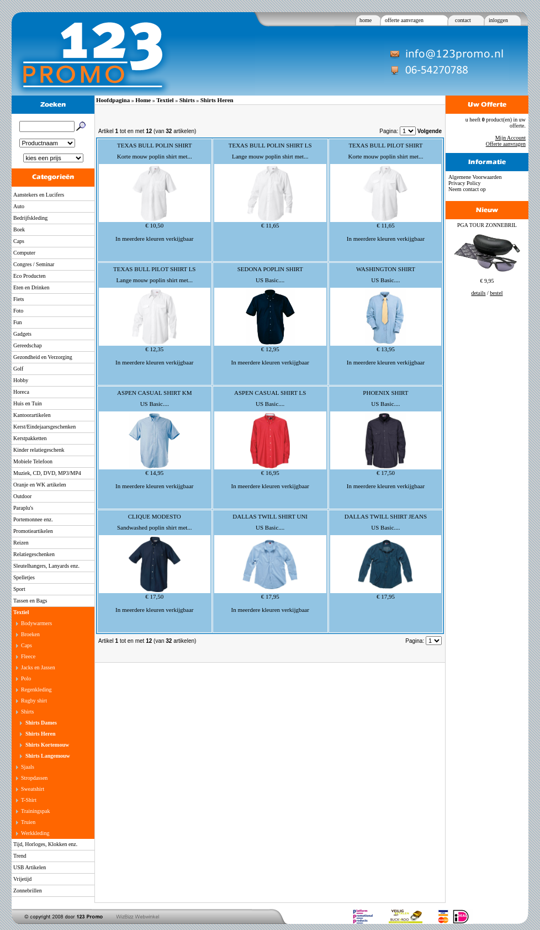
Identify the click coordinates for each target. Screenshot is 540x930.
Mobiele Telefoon (32, 461)
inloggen (498, 20)
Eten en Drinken (31, 287)
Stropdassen (34, 778)
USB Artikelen (29, 867)
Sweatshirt (32, 789)
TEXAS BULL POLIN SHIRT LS (270, 145)
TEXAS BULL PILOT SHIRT (385, 145)
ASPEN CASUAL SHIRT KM (154, 392)
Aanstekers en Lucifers (38, 195)
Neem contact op (467, 189)
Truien (28, 822)
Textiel (21, 612)
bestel (496, 293)
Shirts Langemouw (47, 756)
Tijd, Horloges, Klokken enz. (45, 844)
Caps (18, 241)
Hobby (20, 380)
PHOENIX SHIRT (385, 392)
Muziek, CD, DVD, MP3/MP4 (47, 473)
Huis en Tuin (27, 403)
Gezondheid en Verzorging (42, 357)
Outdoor (22, 496)
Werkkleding (35, 833)
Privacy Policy (464, 183)
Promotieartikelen (33, 531)
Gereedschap (27, 345)
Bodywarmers (36, 623)
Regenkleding (36, 689)
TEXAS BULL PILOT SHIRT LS (154, 269)
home (365, 20)
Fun (17, 322)
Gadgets (22, 334)
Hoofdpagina (113, 100)
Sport (19, 589)
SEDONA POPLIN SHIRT (270, 269)
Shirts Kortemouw (47, 745)
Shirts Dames (41, 723)
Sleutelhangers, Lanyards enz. (46, 566)
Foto (18, 311)
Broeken (30, 634)
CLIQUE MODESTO (154, 516)
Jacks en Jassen (38, 667)
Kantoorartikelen (32, 415)
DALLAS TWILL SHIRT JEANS (386, 516)
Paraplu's (23, 508)
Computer (24, 253)
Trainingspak (35, 811)
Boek (19, 229)
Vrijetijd (22, 879)
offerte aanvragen (404, 20)
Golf (18, 369)
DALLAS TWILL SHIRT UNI (270, 516)
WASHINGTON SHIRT (385, 269)
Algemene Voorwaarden (475, 177)
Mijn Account (510, 138)
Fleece (28, 656)
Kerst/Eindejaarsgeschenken (44, 427)
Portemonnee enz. (33, 519)
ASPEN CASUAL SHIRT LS (270, 392)
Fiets (18, 299)
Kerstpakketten (30, 438)
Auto (18, 206)
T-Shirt (28, 800)
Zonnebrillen (27, 890)
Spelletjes (24, 577)
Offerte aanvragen (506, 144)
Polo (26, 678)
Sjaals (27, 767)
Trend (20, 856)
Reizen (21, 543)
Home (143, 100)
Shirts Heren (40, 734)
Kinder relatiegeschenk (38, 450)
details (478, 293)
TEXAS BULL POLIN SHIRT (154, 145)
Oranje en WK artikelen (39, 485)
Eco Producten (29, 276)
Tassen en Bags (30, 601)
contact (463, 20)
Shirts (27, 712)
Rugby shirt (34, 700)
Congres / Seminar (33, 264)
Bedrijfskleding (30, 218)
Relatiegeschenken (34, 554)
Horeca (21, 392)
